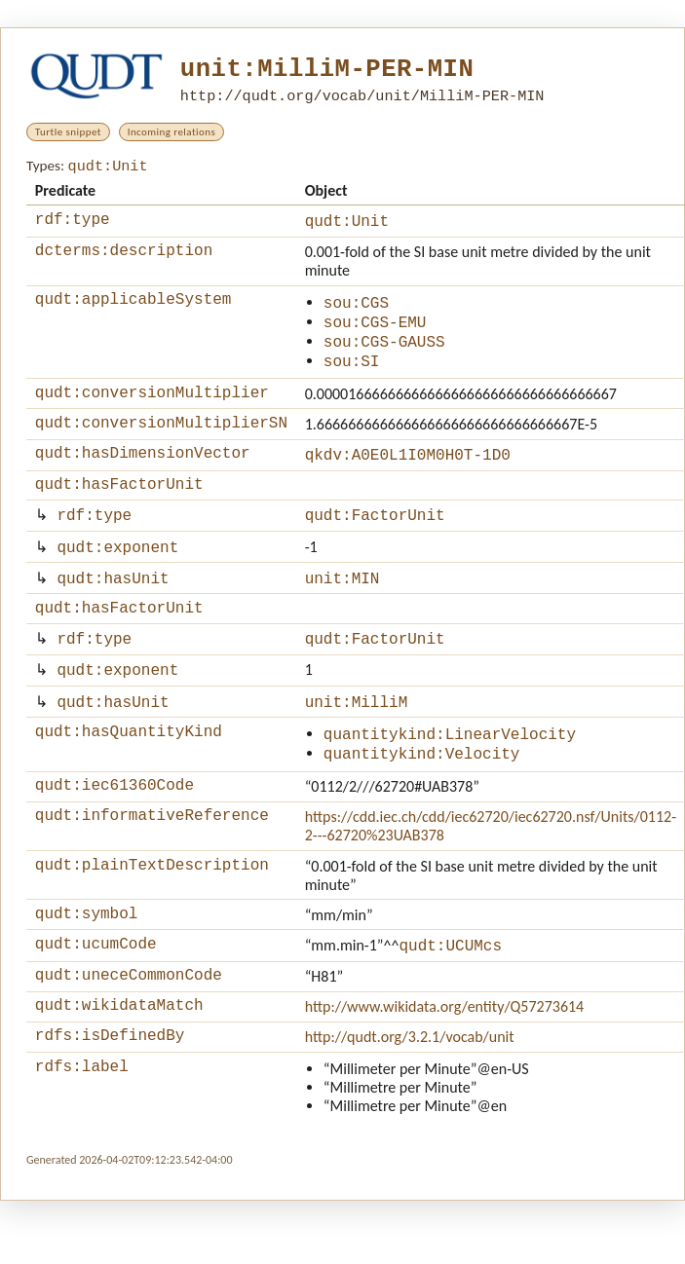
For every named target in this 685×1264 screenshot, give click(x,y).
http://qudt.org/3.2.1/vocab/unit (409, 1097)
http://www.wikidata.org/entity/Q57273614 (445, 1064)
